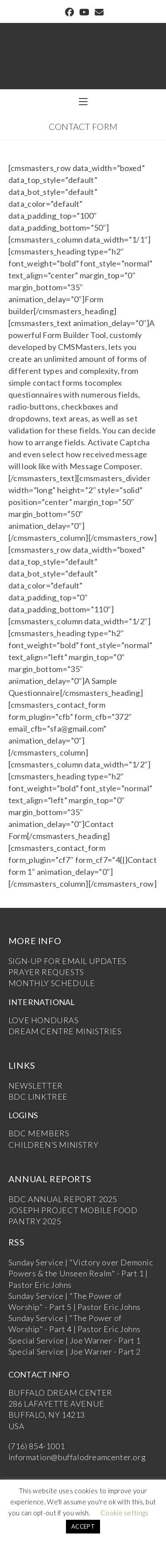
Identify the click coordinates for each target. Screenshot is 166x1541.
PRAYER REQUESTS (46, 972)
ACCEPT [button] (83, 1526)
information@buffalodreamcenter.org (77, 1457)
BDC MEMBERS (38, 1133)
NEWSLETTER (35, 1085)
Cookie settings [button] (124, 1513)
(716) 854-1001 (36, 1446)
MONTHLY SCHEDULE (51, 983)
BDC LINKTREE (38, 1096)
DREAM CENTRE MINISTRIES (65, 1031)
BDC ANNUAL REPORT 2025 (62, 1199)
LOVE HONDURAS (43, 1020)
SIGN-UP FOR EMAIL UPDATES (67, 961)
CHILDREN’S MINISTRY (53, 1145)
